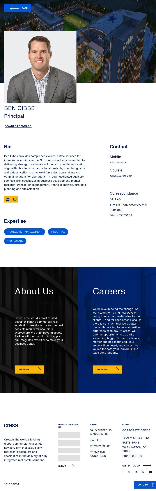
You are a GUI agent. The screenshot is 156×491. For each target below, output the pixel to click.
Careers (96, 440)
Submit (62, 466)
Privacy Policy (100, 446)
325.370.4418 (118, 162)
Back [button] (25, 8)
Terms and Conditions (98, 454)
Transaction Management (24, 231)
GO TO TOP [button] (143, 484)
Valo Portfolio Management (101, 432)
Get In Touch (136, 465)
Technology (15, 241)
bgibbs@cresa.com (121, 176)
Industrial (58, 231)
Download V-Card (18, 126)
